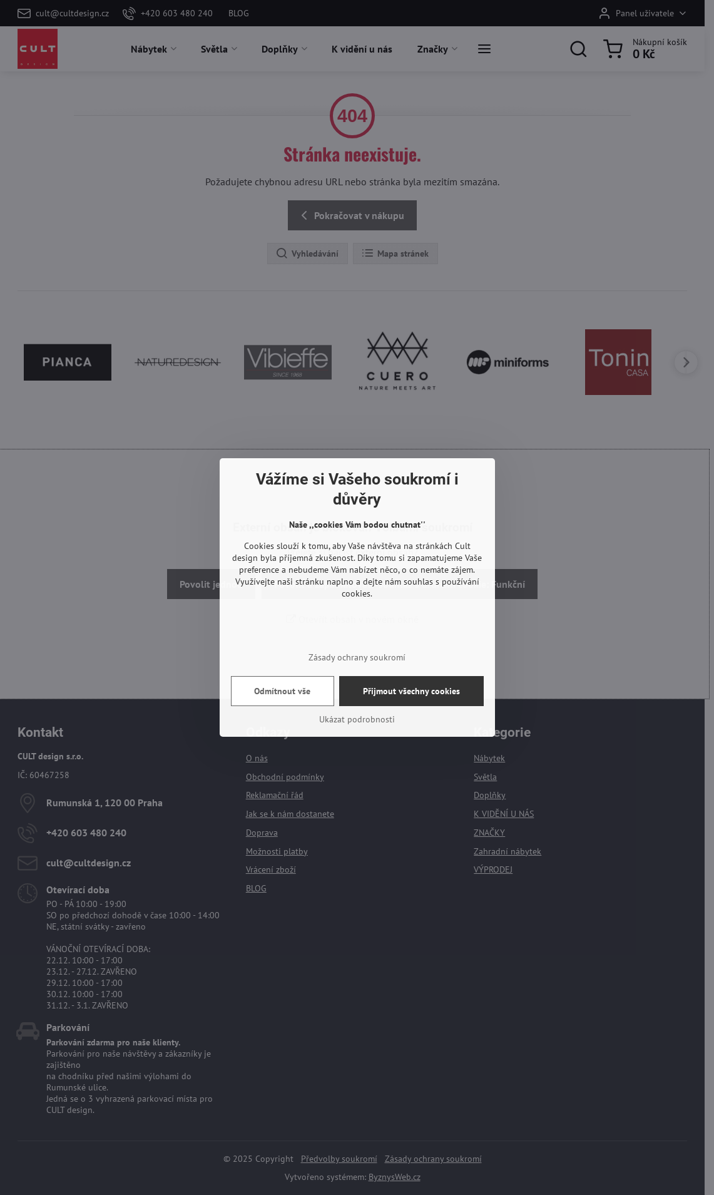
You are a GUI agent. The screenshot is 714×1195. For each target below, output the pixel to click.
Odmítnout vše (282, 691)
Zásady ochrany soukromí (357, 657)
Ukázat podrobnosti (357, 719)
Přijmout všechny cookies (411, 691)
